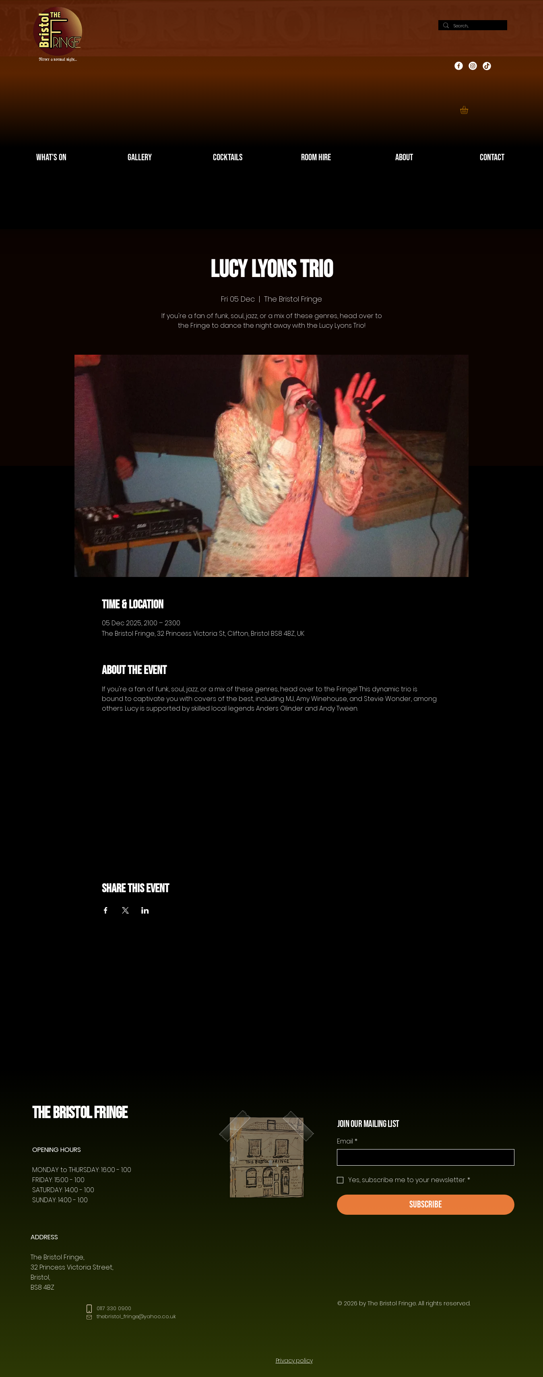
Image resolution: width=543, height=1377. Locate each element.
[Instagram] (473, 66)
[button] (468, 110)
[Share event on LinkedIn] (145, 910)
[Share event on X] (125, 910)
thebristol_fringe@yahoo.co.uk (136, 1316)
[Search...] (472, 26)
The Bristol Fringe (79, 1113)
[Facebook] (459, 66)
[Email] (423, 1157)
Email (347, 1141)
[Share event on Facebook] (105, 910)
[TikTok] (487, 66)
